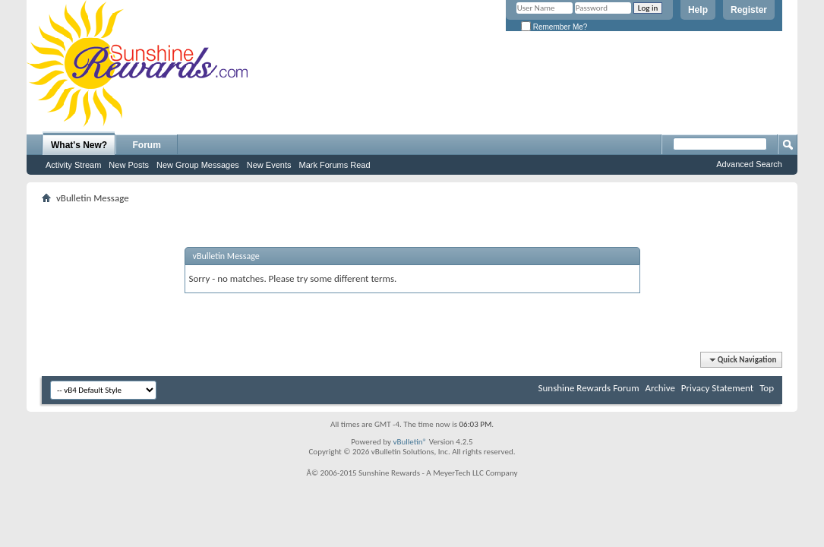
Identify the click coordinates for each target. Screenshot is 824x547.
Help (698, 10)
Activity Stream (73, 164)
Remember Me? (554, 27)
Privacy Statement (717, 388)
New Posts (129, 164)
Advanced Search (749, 164)
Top (766, 388)
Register (749, 10)
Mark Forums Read (334, 164)
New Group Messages (197, 164)
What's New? (79, 145)
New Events (269, 164)
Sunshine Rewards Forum (588, 388)
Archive (659, 388)
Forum (147, 145)
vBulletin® (410, 442)
